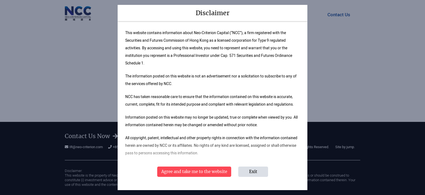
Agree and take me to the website (194, 171)
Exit (253, 171)
